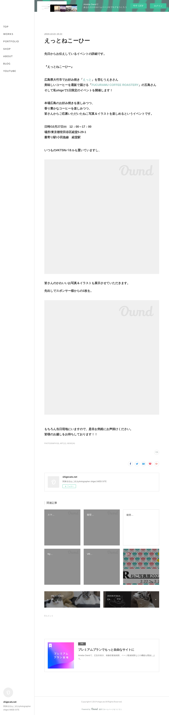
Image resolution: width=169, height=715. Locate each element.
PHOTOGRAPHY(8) (51, 443)
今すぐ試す (138, 5)
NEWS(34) (71, 443)
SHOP (7, 48)
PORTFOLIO (11, 41)
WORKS (8, 34)
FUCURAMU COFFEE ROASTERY (115, 85)
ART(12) (63, 443)
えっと (87, 79)
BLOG (7, 63)
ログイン (158, 6)
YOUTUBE (9, 71)
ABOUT (8, 56)
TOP (6, 26)
